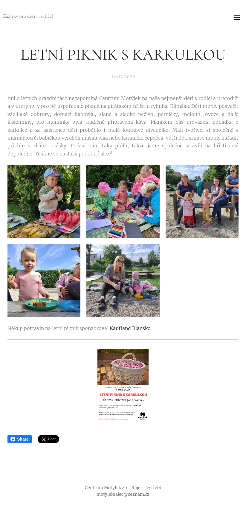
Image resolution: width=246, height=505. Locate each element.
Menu (237, 17)
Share (19, 439)
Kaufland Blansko (130, 328)
